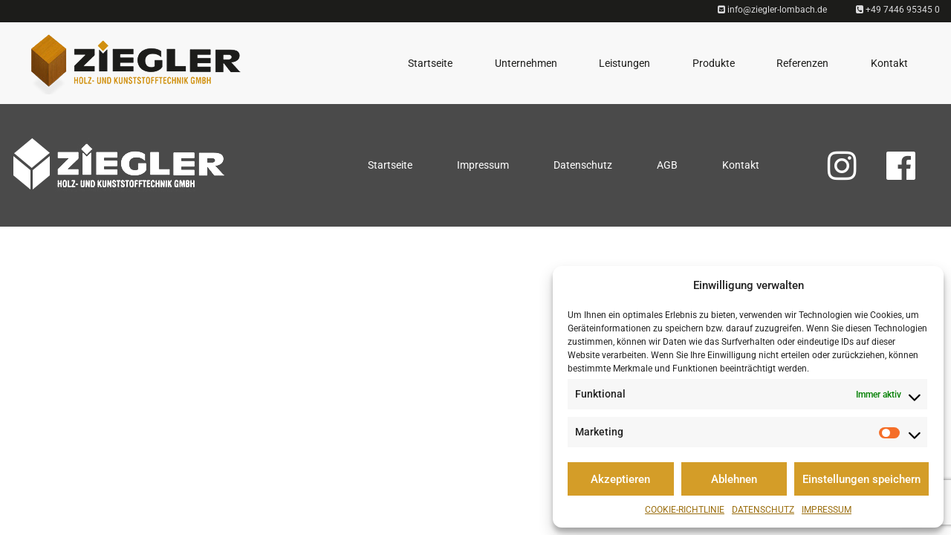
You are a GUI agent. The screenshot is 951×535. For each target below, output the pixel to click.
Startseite (430, 63)
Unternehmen (526, 63)
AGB (667, 165)
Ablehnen (734, 479)
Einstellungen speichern (861, 479)
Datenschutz (763, 510)
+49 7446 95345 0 (898, 9)
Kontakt (889, 63)
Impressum (826, 510)
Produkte (713, 63)
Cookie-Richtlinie (684, 510)
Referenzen (802, 63)
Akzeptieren (620, 479)
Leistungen (624, 63)
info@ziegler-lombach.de (772, 9)
